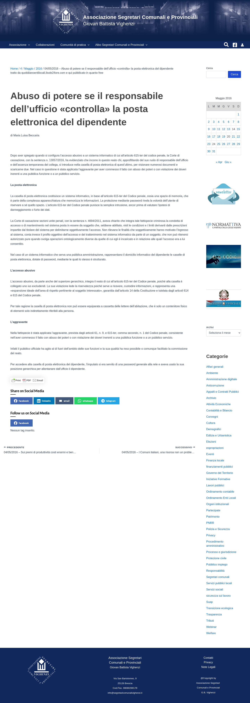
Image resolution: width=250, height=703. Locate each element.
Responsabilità (215, 570)
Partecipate (213, 510)
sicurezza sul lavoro (218, 595)
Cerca (209, 68)
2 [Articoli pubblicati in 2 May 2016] (209, 121)
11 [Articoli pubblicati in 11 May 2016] (218, 129)
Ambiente (212, 373)
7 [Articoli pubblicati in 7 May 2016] (233, 121)
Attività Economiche (218, 404)
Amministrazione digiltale (221, 379)
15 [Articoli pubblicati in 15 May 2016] (238, 129)
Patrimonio (212, 516)
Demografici (213, 429)
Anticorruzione (215, 385)
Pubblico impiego (216, 564)
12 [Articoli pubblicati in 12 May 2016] (223, 129)
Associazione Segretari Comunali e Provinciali (140, 17)
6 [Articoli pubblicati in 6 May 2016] (228, 121)
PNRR (210, 522)
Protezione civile (216, 558)
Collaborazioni (45, 44)
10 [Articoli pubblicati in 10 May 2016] (213, 129)
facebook (21, 401)
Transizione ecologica (219, 608)
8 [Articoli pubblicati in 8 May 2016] (238, 121)
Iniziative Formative (218, 479)
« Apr (219, 162)
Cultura (210, 422)
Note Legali (208, 667)
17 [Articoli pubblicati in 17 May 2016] (213, 136)
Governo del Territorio (219, 472)
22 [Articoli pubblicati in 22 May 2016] (238, 136)
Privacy (210, 535)
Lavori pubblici (215, 485)
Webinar (211, 626)
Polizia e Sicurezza (218, 529)
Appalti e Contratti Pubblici (222, 391)
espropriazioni (215, 447)
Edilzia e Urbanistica (218, 435)
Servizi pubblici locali (219, 583)
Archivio (211, 398)
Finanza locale (215, 460)
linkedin (44, 401)
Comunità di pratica (74, 45)
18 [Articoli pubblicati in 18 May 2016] (218, 136)
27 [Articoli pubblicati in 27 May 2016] (228, 144)
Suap (209, 601)
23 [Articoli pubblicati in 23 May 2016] (208, 144)
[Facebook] (234, 44)
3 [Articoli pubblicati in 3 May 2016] (214, 121)
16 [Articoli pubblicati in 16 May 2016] (208, 136)
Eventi (210, 454)
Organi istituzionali (217, 504)
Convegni (212, 416)
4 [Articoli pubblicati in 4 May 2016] (218, 121)
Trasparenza (214, 614)
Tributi (210, 620)
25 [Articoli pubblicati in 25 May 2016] (218, 144)
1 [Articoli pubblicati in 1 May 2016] (238, 114)
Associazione (19, 45)
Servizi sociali (214, 589)
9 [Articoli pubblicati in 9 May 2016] (209, 129)
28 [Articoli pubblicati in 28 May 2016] (233, 144)
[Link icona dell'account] (242, 44)
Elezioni (211, 441)
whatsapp (85, 401)
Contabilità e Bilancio (219, 410)
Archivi (210, 327)
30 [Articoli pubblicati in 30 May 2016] (208, 151)
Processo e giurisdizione (221, 552)
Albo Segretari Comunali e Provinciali (121, 45)
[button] (28, 45)
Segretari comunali (217, 577)
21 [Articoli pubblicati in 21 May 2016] (233, 136)
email (64, 401)
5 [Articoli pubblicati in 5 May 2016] (223, 121)
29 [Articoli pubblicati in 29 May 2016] (238, 144)
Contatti (208, 657)
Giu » (228, 162)
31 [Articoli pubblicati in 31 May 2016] (213, 151)
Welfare (211, 633)
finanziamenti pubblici (219, 466)
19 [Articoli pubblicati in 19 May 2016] (223, 136)
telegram (108, 401)
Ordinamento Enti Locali (221, 497)
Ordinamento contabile (220, 491)
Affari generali (214, 366)
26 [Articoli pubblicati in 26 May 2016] (223, 144)
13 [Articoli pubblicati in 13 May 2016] (228, 129)
